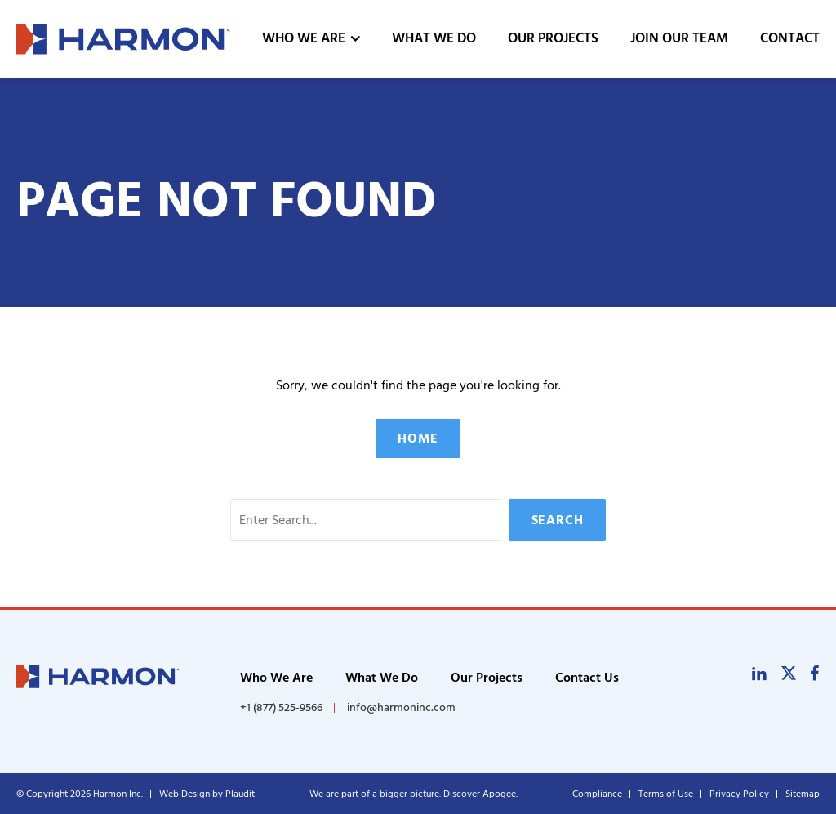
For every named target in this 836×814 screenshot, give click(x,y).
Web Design (184, 794)
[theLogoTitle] (123, 39)
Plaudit (240, 794)
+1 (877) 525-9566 (281, 708)
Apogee (499, 794)
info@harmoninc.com (401, 707)
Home (418, 438)
